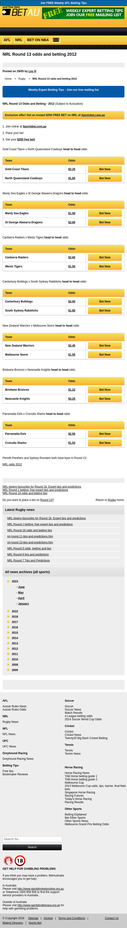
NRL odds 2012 (12, 464)
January (23, 603)
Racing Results (74, 802)
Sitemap (33, 918)
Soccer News (73, 709)
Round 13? (47, 500)
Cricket (69, 731)
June (21, 587)
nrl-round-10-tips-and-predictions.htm (30, 542)
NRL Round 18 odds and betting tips (25, 493)
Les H (32, 71)
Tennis (69, 750)
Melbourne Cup (74, 782)
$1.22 (71, 389)
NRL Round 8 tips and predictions (28, 554)
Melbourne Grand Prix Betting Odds (87, 824)
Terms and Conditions (71, 918)
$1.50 (71, 213)
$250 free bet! (26, 139)
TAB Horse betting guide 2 (81, 779)
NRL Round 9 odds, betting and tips (29, 548)
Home (8, 78)
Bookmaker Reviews (15, 774)
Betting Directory (13, 923)
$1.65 (71, 178)
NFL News (9, 734)
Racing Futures (74, 795)
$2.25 (71, 169)
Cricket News (73, 735)
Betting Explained (75, 814)
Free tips (8, 771)
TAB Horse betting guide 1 (81, 776)
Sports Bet (35, 923)
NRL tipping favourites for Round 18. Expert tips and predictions (42, 486)
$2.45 (71, 345)
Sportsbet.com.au (93, 115)
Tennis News (73, 753)
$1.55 (71, 354)
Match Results (73, 712)
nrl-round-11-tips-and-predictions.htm (30, 536)
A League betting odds (78, 716)
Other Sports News (76, 821)
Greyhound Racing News (18, 758)
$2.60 (71, 222)
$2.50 (71, 433)
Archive (48, 918)
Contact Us (112, 918)
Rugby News (10, 722)
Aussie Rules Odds (14, 709)
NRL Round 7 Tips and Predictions (28, 560)
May (20, 592)
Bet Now (105, 169)
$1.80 (71, 310)
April (21, 598)
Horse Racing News (77, 773)
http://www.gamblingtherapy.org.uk (38, 905)
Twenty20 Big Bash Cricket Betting (86, 738)
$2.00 (71, 301)
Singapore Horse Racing (80, 792)
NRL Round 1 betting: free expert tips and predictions (35, 490)
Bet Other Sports (75, 817)
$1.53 (71, 443)
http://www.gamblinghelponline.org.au (40, 888)
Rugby (22, 78)
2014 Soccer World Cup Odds (83, 719)
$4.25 (71, 398)
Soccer (69, 706)
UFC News (9, 746)
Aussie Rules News (14, 706)
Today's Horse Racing (78, 799)
